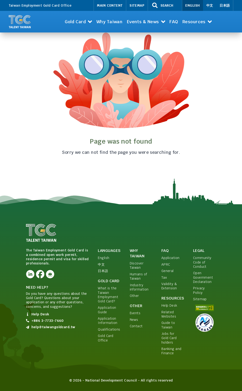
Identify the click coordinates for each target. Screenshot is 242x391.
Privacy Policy (199, 290)
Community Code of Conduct (202, 262)
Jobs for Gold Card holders (169, 338)
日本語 (225, 5)
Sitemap (137, 5)
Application (170, 258)
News (134, 320)
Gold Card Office (105, 338)
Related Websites (168, 314)
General (167, 271)
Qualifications (109, 329)
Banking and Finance (171, 351)
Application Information (107, 320)
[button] (78, 21)
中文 (209, 5)
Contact (136, 326)
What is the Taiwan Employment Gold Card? (108, 294)
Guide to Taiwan (168, 325)
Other (134, 296)
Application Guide (107, 309)
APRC (165, 264)
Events (135, 313)
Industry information (139, 287)
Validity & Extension (169, 286)
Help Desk (169, 305)
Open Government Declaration (203, 277)
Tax (164, 277)
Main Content (110, 5)
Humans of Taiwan (138, 276)
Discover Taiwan (137, 265)
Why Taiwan (137, 253)
